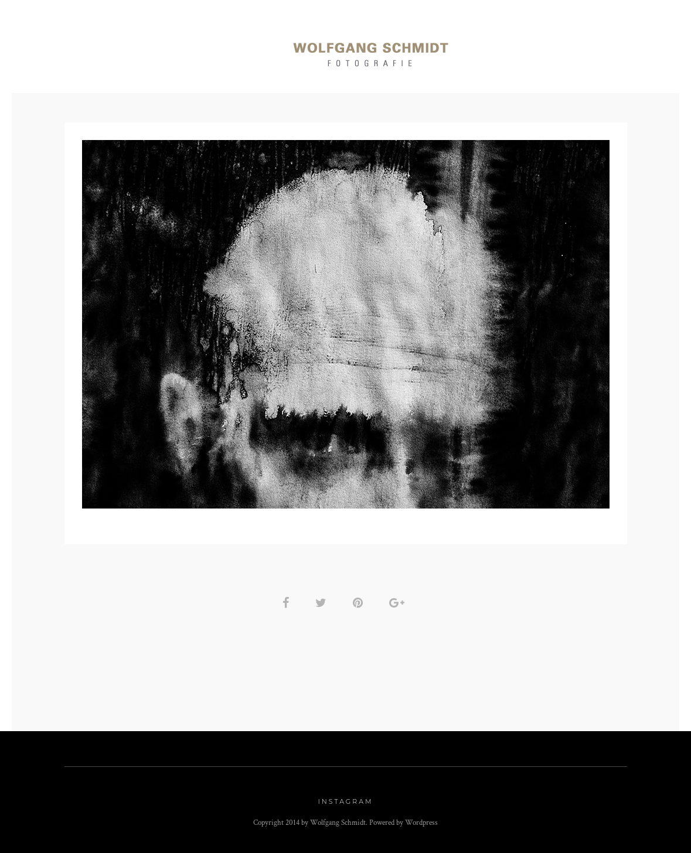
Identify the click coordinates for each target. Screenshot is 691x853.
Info (566, 47)
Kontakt (624, 47)
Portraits (80, 47)
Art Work (506, 47)
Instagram (345, 801)
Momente (236, 47)
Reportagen (159, 47)
